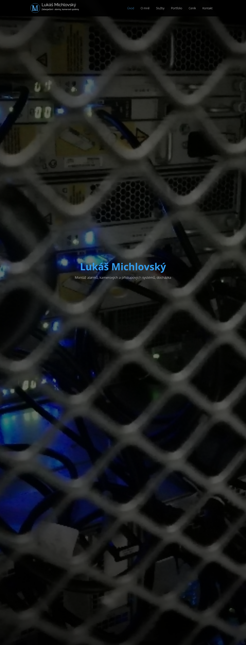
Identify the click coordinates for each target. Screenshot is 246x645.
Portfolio (176, 8)
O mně (145, 8)
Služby (160, 8)
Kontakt (208, 8)
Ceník (192, 8)
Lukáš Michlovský (59, 4)
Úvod (130, 8)
